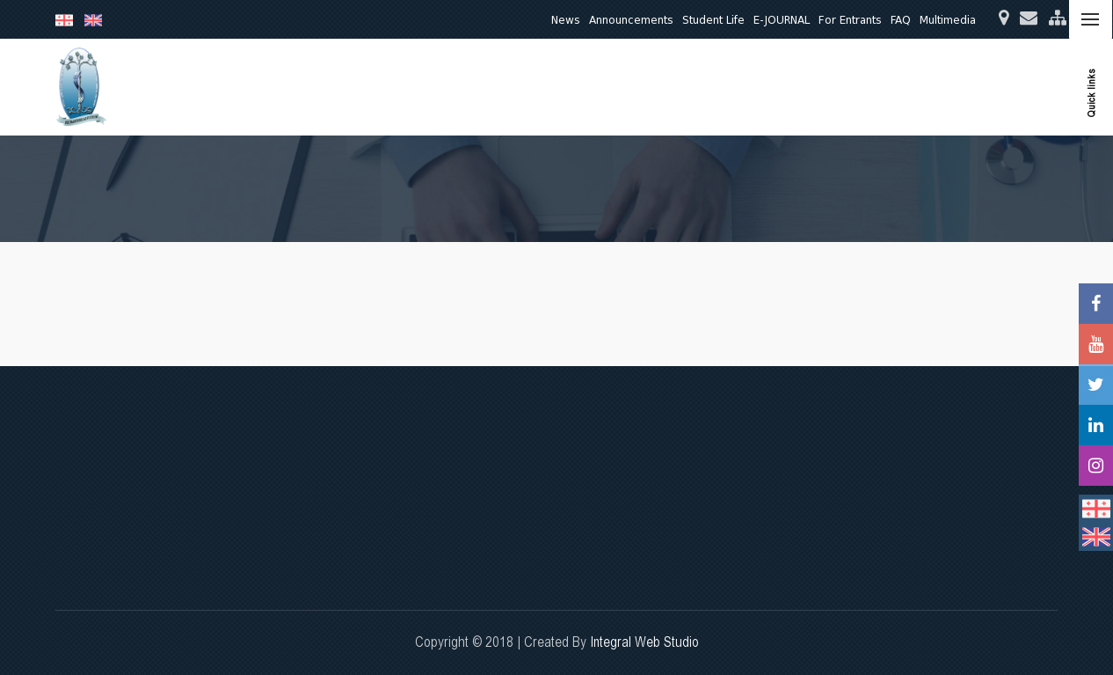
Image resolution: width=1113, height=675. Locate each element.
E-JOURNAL (781, 19)
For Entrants (850, 19)
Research (627, 86)
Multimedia (948, 19)
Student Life (713, 19)
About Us (485, 86)
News (565, 19)
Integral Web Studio (644, 642)
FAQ (901, 19)
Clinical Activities (718, 86)
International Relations (965, 86)
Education (556, 86)
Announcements (631, 19)
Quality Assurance (833, 86)
